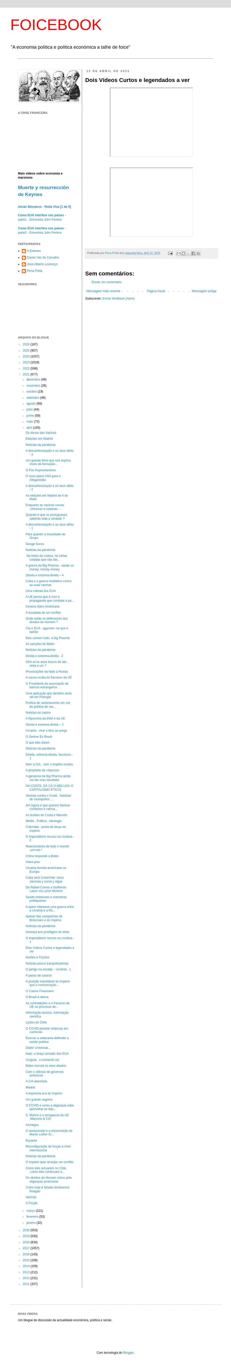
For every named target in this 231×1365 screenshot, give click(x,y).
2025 (27, 350)
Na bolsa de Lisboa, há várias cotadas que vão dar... (46, 557)
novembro (33, 385)
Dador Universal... (38, 1048)
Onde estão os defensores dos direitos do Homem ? (47, 620)
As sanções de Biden (40, 644)
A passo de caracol (39, 975)
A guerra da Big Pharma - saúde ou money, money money (50, 567)
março (31, 1211)
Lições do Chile (36, 1022)
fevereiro (32, 1216)
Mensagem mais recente (103, 291)
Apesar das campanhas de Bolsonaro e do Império (44, 918)
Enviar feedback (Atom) (118, 298)
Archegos (32, 1125)
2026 (27, 344)
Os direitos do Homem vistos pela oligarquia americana (49, 1179)
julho (30, 409)
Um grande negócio (39, 1099)
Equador (31, 1140)
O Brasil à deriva (37, 997)
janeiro (31, 1223)
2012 (27, 1278)
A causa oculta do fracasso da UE (49, 677)
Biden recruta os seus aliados (46, 1066)
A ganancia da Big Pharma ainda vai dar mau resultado (48, 778)
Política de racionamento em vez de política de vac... (48, 704)
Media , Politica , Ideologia (44, 821)
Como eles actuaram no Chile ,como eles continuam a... (46, 1170)
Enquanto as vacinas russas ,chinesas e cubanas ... (45, 506)
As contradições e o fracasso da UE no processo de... (48, 1005)
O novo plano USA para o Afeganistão (43, 477)
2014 (27, 1266)
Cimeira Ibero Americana (43, 606)
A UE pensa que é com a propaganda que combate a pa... (50, 598)
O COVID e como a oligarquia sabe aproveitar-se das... (50, 1107)
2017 (27, 1248)
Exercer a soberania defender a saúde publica (47, 1039)
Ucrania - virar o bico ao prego (46, 730)
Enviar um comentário (107, 282)
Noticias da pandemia (40, 550)
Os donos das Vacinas (41, 433)
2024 (27, 356)
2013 (27, 1272)
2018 (27, 1242)
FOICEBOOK (56, 24)
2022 (27, 368)
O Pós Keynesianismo (41, 470)
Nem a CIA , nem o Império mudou (49, 764)
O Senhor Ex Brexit (39, 736)
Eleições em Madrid (39, 438)
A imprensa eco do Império (44, 1093)
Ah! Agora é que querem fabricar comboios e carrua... (48, 807)
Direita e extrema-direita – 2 (45, 724)
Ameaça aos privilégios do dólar (47, 932)
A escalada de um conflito (43, 612)
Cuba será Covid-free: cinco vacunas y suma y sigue (45, 879)
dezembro (33, 379)
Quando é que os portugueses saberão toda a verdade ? (46, 516)
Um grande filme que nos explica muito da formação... (48, 462)
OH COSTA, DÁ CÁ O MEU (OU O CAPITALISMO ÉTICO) (49, 787)
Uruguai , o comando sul (42, 1060)
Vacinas (31, 1197)
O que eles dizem (38, 742)
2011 (27, 1284)
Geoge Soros (35, 544)
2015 (27, 1260)
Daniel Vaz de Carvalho (43, 257)
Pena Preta (34, 271)
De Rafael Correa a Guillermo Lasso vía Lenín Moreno (46, 889)
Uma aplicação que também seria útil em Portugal (49, 695)
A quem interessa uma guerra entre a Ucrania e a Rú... (50, 908)
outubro (32, 391)
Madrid (30, 1087)
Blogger (128, 1352)
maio (30, 421)
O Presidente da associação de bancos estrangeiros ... (47, 685)
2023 (27, 362)
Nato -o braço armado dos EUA (47, 1053)
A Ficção (31, 1203)
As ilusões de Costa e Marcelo (46, 815)
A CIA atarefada (36, 1081)
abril (29, 427)
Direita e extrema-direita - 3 (44, 656)
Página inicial (156, 291)
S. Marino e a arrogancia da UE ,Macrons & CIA (47, 1117)
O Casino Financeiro (40, 991)
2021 (27, 374)
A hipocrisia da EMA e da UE (45, 718)
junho (30, 415)
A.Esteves (34, 251)
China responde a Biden (42, 856)
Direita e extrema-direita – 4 (45, 575)
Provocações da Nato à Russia (47, 671)
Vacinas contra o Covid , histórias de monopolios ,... (48, 797)
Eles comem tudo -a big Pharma (48, 638)
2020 (27, 1230)
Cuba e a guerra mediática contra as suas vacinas (48, 583)
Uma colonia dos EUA (41, 591)
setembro (33, 397)
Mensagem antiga (204, 291)
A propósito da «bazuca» (43, 770)
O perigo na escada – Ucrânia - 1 (48, 969)
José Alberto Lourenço (42, 264)
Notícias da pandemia (40, 445)
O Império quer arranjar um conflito (49, 1162)
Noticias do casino (38, 712)
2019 (27, 1236)
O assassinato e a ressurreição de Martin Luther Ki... (49, 1132)
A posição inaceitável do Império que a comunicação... (48, 983)
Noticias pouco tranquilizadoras (47, 963)
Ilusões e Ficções (38, 957)
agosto (31, 403)
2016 (27, 1254)
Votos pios (33, 862)
